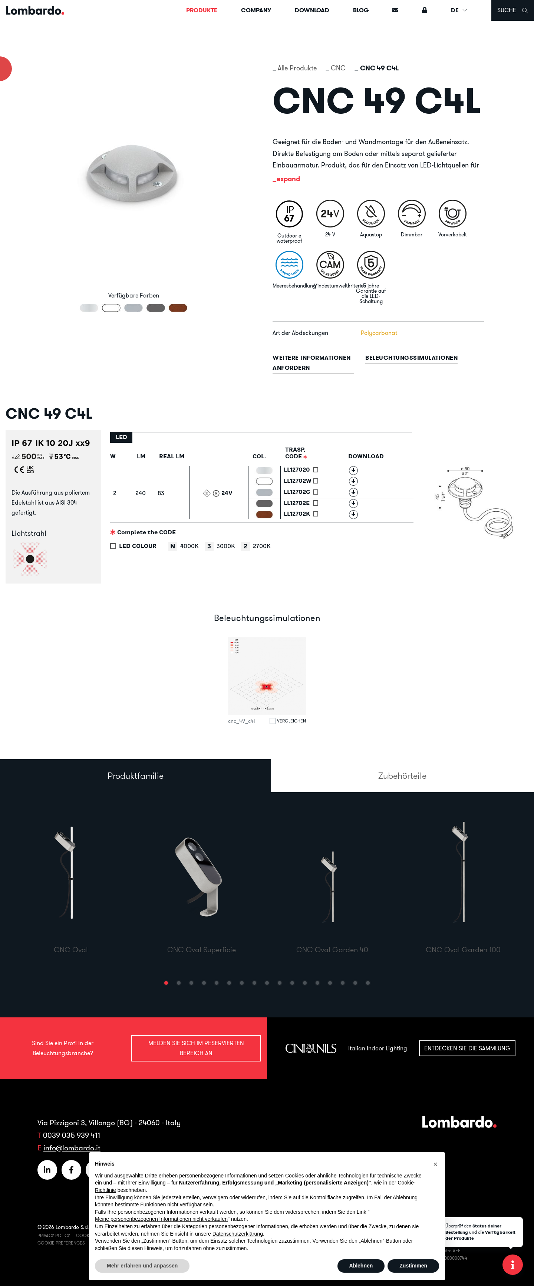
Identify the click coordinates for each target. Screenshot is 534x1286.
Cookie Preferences (61, 1243)
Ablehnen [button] (361, 1266)
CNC (338, 68)
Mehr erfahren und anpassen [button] (142, 1266)
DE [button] (459, 10)
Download (312, 10)
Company (256, 10)
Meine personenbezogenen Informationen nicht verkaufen (161, 1219)
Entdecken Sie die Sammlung (467, 1048)
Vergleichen (291, 721)
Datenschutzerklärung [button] (237, 1234)
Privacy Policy (53, 1235)
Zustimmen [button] (413, 1266)
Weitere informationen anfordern (312, 363)
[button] (166, 983)
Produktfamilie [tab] (136, 775)
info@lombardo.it (71, 1147)
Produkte (201, 10)
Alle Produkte (297, 68)
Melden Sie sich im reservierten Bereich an (196, 1048)
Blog (361, 10)
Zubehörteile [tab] (402, 775)
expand (288, 179)
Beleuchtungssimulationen (411, 358)
